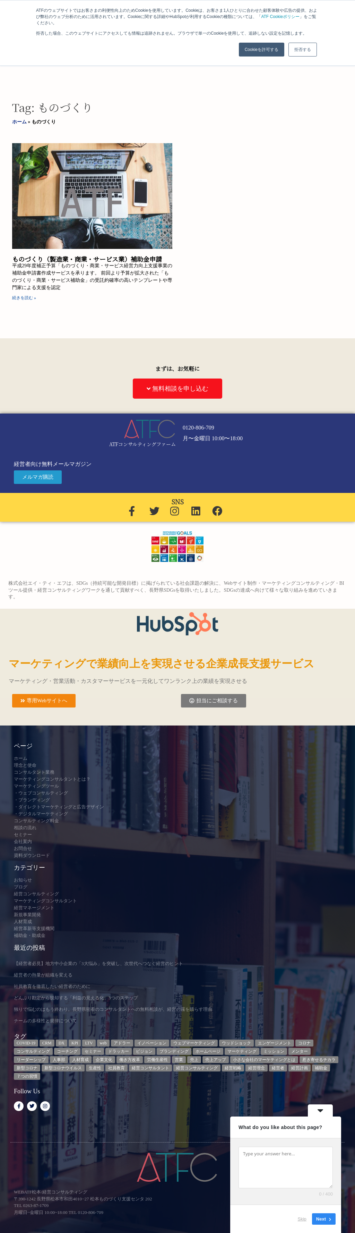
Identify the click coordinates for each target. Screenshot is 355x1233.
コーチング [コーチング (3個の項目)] (67, 1051)
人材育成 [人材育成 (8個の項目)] (80, 1059)
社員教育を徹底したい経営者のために (52, 986)
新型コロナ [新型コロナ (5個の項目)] (27, 1068)
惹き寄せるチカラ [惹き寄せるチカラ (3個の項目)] (319, 1059)
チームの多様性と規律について (45, 1020)
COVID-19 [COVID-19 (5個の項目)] (26, 1043)
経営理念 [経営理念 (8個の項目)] (256, 1068)
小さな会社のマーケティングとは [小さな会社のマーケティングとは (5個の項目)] (264, 1059)
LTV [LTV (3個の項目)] (89, 1043)
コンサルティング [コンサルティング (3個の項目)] (33, 1051)
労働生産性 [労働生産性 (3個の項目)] (157, 1059)
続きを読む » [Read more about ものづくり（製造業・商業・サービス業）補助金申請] (24, 297)
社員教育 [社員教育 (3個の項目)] (116, 1068)
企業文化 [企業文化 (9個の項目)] (104, 1059)
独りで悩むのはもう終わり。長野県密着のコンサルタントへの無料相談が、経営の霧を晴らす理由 (113, 1009)
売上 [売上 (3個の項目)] (194, 1059)
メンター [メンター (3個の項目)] (299, 1051)
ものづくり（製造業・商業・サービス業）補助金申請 (87, 258)
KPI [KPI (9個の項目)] (74, 1043)
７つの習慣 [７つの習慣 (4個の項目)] (27, 1076)
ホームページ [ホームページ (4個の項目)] (208, 1051)
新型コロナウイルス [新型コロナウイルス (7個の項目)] (63, 1068)
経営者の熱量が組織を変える (43, 975)
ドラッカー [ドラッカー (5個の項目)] (118, 1051)
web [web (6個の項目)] (103, 1043)
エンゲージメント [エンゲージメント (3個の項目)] (274, 1043)
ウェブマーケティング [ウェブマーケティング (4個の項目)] (194, 1043)
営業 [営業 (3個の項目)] (179, 1059)
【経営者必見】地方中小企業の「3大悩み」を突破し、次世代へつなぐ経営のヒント (98, 963)
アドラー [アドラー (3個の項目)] (122, 1043)
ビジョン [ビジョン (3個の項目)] (144, 1051)
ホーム (19, 121)
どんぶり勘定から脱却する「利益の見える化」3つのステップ (76, 997)
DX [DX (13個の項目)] (61, 1043)
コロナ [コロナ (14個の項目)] (304, 1043)
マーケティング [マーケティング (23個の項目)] (242, 1051)
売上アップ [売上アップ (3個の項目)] (215, 1059)
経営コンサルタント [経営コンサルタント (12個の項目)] (150, 1068)
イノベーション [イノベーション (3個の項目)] (151, 1043)
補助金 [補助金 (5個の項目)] (321, 1068)
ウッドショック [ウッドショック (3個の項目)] (236, 1043)
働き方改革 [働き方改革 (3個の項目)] (129, 1059)
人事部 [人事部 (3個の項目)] (59, 1059)
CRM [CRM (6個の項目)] (47, 1043)
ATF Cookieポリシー (280, 16)
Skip (302, 1219)
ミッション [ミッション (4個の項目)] (273, 1051)
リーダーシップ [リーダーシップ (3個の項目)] (31, 1059)
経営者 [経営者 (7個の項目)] (278, 1068)
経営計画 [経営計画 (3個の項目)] (299, 1068)
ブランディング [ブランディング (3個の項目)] (174, 1051)
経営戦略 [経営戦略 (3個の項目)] (233, 1068)
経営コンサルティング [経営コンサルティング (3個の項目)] (197, 1068)
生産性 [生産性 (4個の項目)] (95, 1068)
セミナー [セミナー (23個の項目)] (93, 1051)
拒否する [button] (302, 49)
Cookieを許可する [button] (261, 49)
